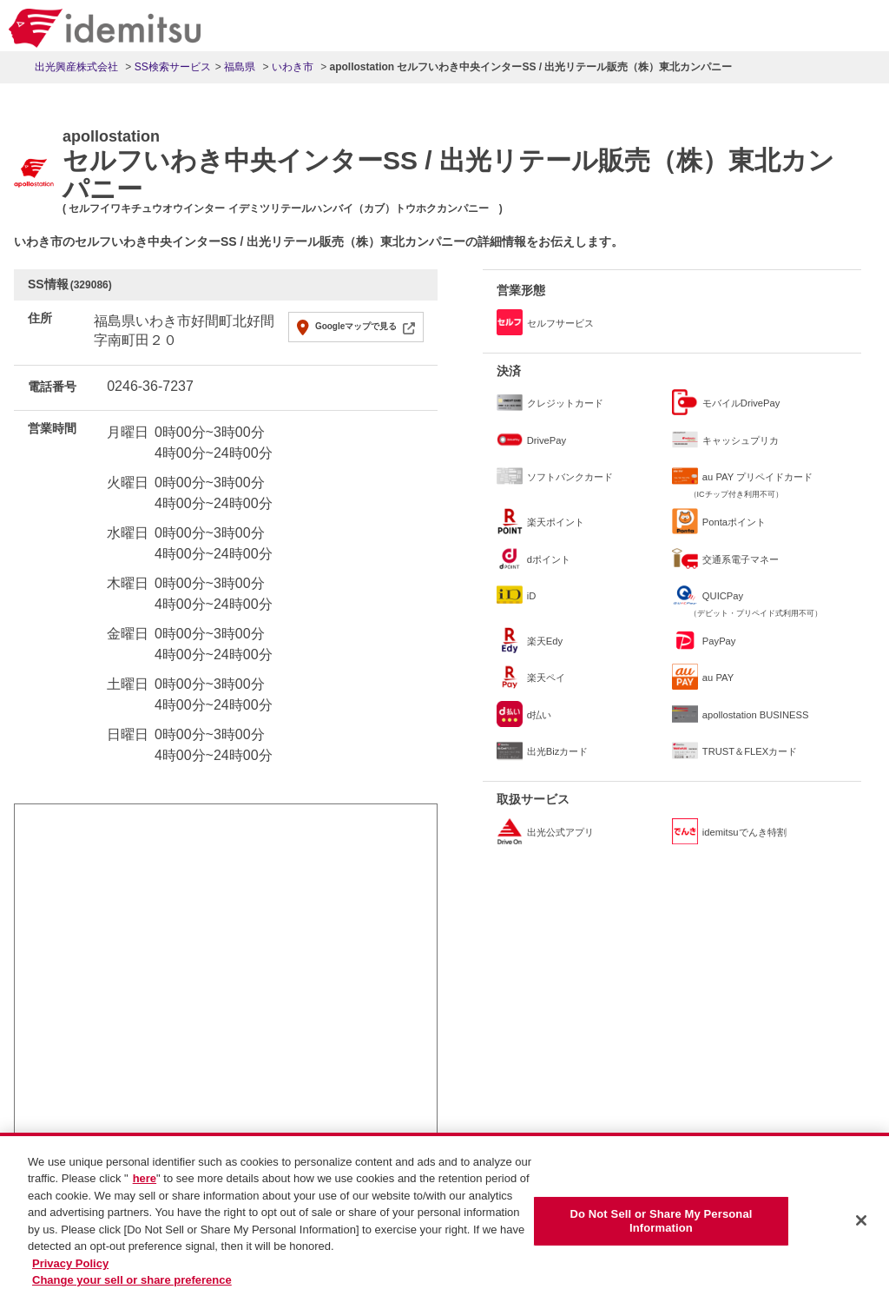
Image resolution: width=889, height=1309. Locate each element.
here (144, 1179)
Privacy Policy (70, 1263)
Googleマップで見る (356, 326)
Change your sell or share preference (132, 1280)
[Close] (861, 1221)
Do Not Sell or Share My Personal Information (661, 1221)
